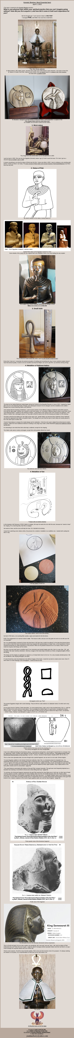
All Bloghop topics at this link (37, 1026)
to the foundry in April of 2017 (50, 358)
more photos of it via (37, 305)
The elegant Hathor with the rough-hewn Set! (37, 121)
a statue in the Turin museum (58, 72)
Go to (37, 1031)
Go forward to (37, 1032)
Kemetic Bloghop (23, 7)
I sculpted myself (41, 73)
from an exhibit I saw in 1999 (16, 159)
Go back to (37, 1029)
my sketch (42, 72)
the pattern (35, 583)
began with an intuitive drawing (38, 521)
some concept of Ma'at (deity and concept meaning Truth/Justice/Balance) (45, 163)
